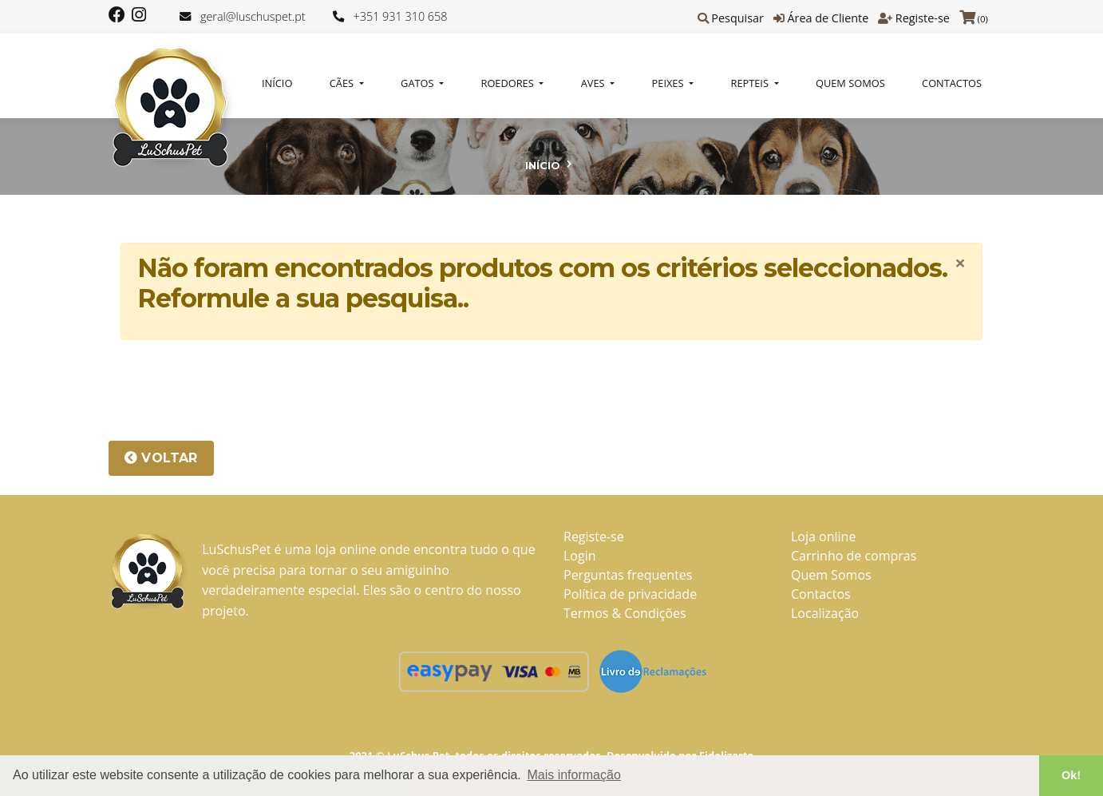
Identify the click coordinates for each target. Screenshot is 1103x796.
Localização (825, 613)
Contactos (952, 83)
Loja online (823, 536)
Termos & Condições (624, 613)
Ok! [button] (1071, 775)
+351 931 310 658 (401, 16)
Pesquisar (737, 18)
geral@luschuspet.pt (253, 16)
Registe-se (922, 18)
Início (277, 83)
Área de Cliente (827, 18)
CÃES (343, 83)
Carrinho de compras (853, 555)
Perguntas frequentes (627, 575)
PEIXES (669, 83)
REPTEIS (751, 83)
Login (579, 555)
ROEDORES (509, 83)
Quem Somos (850, 83)
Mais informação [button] (573, 775)
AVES (594, 83)
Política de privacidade (630, 594)
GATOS (419, 83)
